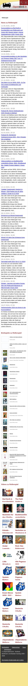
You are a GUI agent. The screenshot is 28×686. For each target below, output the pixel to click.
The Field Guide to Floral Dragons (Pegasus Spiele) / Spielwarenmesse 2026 (21, 500)
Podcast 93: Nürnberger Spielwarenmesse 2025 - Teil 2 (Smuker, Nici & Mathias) (13, 137)
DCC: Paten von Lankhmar (11, 420)
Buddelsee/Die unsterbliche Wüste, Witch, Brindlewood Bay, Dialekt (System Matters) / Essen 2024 (21, 516)
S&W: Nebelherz (8, 399)
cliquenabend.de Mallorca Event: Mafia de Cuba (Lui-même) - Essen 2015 (8, 641)
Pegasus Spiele (12, 339)
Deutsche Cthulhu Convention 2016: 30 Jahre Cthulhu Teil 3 (20, 609)
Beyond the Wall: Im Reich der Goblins (13, 406)
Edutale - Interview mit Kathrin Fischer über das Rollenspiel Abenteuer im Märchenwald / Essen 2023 (13, 285)
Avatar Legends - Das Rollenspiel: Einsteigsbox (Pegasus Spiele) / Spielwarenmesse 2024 (8, 547)
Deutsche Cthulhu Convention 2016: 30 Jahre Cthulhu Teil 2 (7, 625)
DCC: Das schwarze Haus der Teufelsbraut (11, 477)
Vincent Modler (21, 360)
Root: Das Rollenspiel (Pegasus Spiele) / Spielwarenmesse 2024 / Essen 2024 (21, 547)
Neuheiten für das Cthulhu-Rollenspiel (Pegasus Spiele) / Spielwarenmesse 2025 (8, 516)
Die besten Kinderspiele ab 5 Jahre (13, 660)
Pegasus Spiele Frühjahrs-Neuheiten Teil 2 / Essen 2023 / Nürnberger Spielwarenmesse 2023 (21, 578)
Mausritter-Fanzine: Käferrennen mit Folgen (12, 463)
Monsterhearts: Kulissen (10, 372)
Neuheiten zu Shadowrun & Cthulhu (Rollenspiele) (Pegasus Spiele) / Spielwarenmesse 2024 (21, 531)
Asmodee (11, 360)
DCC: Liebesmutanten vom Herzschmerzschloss (11, 393)
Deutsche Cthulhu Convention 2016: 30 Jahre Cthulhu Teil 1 (20, 625)
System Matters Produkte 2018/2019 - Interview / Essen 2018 (7, 609)
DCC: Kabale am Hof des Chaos (12, 470)
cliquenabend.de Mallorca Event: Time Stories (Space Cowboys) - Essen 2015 (21, 641)
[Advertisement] (14, 14)
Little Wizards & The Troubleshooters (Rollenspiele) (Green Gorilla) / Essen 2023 (8, 563)
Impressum (7, 649)
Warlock (7, 434)
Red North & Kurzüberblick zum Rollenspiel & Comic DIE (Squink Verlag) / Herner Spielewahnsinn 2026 (8, 500)
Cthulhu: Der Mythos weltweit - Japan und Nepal (14, 345)
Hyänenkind (7, 386)
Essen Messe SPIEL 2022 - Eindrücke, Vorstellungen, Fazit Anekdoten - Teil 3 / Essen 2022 (8, 594)
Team (24, 647)
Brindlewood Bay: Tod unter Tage (12, 427)
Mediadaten (5, 647)
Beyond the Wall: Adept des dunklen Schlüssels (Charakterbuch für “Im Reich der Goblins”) (13, 456)
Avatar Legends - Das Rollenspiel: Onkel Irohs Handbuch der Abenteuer (13, 351)
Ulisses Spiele (15, 360)
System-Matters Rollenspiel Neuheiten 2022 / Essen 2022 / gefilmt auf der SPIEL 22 (7, 578)
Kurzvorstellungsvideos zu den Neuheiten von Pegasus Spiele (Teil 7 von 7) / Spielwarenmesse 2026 (14, 58)
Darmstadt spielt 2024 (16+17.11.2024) (13, 261)
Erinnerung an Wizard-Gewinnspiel (12, 215)
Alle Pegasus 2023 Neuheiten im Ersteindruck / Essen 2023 (20, 563)
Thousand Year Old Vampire (11, 441)
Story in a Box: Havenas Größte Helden (13, 358)
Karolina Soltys (20, 415)
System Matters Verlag (13, 367)
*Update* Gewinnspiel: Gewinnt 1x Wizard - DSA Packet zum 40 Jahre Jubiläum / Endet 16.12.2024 (12, 191)
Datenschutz (16, 647)
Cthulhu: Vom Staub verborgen (11, 337)
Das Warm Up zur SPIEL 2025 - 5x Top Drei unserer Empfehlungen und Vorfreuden (13, 84)
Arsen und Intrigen (9, 413)
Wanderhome (8, 365)
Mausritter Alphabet (9, 448)
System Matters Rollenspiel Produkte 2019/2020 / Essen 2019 (19, 594)
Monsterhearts (8, 379)
